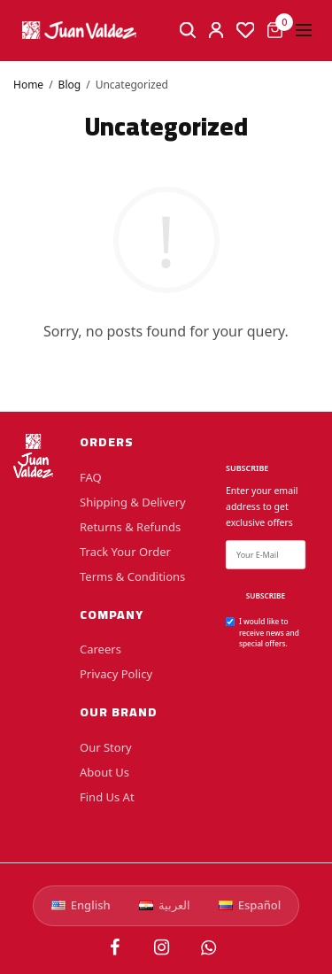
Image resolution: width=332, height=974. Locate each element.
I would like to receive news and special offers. (269, 632)
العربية (164, 905)
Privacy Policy (116, 674)
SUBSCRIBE (265, 595)
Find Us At (107, 797)
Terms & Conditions (132, 576)
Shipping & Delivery (133, 501)
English (81, 905)
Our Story (106, 747)
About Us (104, 772)
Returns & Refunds (130, 526)
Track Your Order (125, 551)
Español (250, 905)
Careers (100, 649)
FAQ (91, 476)
